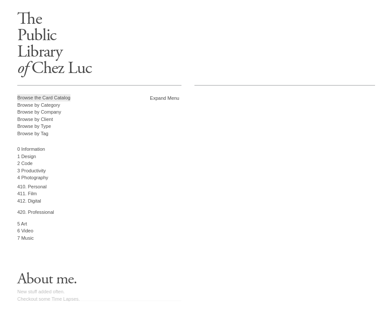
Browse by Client (35, 119)
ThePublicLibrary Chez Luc (54, 43)
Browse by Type (34, 126)
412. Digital (29, 200)
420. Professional (35, 212)
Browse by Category (38, 105)
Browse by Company (39, 111)
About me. (47, 279)
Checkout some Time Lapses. (48, 298)
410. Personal (32, 186)
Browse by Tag (32, 133)
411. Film (27, 193)
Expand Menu (164, 98)
